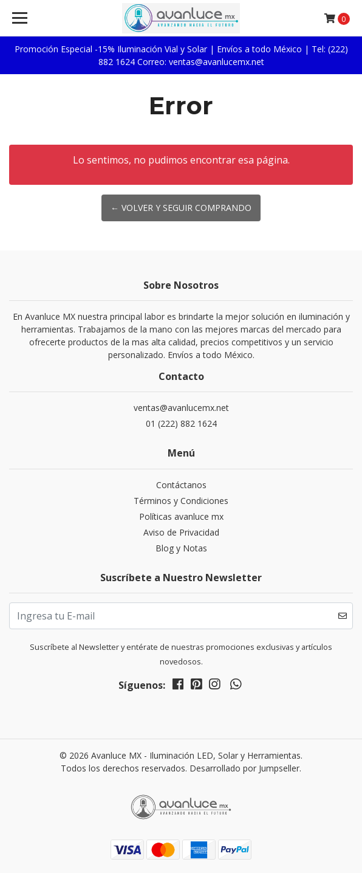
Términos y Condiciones (181, 500)
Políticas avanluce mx (181, 516)
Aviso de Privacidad (181, 532)
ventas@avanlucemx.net (181, 407)
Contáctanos (181, 485)
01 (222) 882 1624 (181, 423)
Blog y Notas (181, 548)
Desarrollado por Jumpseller (244, 768)
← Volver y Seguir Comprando (181, 207)
